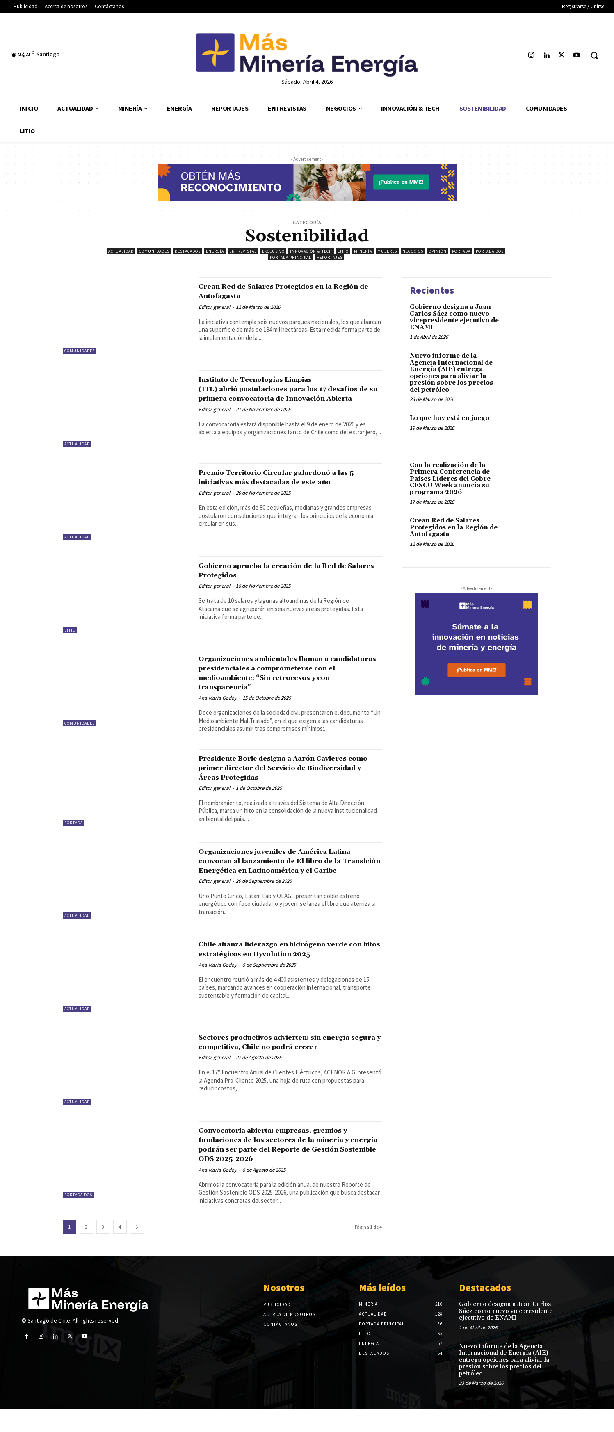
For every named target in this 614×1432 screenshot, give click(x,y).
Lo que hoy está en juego (449, 418)
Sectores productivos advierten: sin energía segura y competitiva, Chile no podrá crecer (284, 1059)
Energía (215, 251)
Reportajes (329, 257)
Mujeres (387, 251)
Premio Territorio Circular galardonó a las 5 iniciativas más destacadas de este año (286, 482)
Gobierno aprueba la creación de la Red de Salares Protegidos (287, 570)
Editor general (214, 306)
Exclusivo (273, 251)
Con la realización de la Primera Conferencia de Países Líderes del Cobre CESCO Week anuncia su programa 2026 (450, 478)
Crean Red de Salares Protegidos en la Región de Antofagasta (283, 291)
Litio (343, 251)
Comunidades (154, 251)
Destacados (187, 251)
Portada (461, 251)
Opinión (437, 251)
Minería (363, 251)
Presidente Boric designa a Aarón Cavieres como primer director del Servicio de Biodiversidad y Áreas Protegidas (275, 772)
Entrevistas (243, 251)
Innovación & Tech (311, 251)
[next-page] (137, 1249)
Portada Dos (489, 251)
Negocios (413, 251)
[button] (594, 55)
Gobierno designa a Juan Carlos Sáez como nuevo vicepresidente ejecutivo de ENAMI (454, 317)
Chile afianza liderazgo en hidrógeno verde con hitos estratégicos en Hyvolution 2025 (280, 966)
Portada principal (290, 257)
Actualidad (121, 251)
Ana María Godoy (218, 697)
